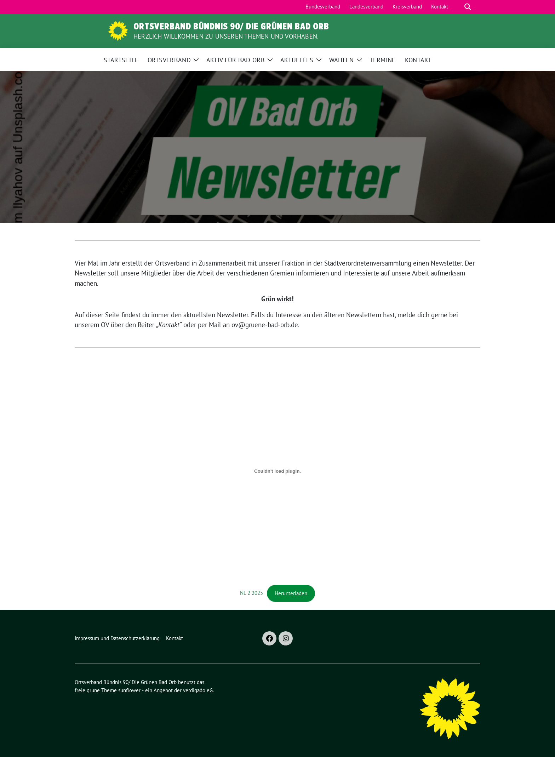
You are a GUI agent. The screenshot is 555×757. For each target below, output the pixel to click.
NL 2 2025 (251, 593)
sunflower (129, 690)
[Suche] (457, 7)
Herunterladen (291, 593)
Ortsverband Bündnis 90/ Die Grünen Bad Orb (231, 26)
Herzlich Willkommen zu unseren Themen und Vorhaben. (226, 36)
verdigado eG (198, 690)
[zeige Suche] (468, 7)
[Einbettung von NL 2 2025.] (277, 471)
